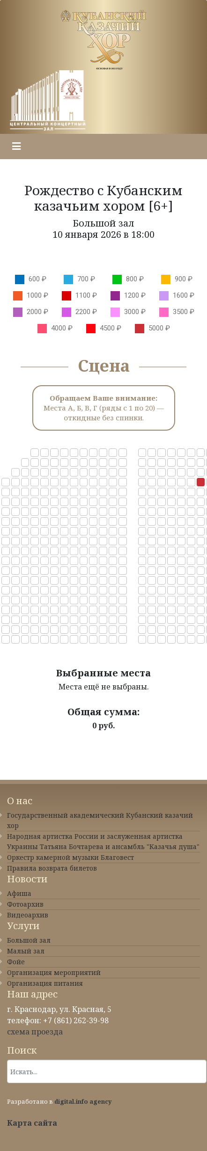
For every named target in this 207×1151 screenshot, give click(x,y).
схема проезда (35, 1031)
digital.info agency (82, 1101)
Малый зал (25, 950)
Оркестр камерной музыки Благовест (70, 857)
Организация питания (45, 983)
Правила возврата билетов (52, 868)
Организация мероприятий (54, 972)
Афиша (19, 893)
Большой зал (29, 940)
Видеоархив (27, 914)
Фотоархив (25, 904)
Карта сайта (32, 1123)
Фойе (16, 961)
